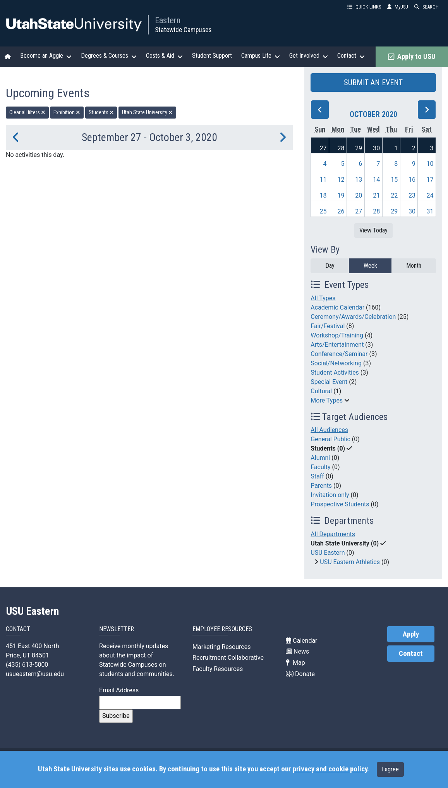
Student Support (212, 55)
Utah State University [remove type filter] (147, 112)
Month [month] (413, 265)
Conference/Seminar (339, 354)
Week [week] (370, 265)
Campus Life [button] (260, 56)
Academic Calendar (337, 307)
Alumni (320, 457)
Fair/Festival (328, 326)
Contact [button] (351, 56)
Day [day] (330, 265)
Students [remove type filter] (101, 112)
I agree (390, 769)
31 (430, 211)
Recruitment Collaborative (228, 657)
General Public (330, 439)
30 (376, 148)
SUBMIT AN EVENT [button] (373, 82)
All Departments (333, 534)
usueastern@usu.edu (35, 674)
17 (430, 179)
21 (376, 195)
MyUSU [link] (397, 7)
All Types (323, 298)
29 (358, 148)
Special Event (329, 381)
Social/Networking (336, 363)
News (297, 651)
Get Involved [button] (308, 56)
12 (340, 179)
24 (430, 195)
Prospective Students (340, 504)
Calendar (301, 640)
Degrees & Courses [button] (109, 56)
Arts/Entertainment (337, 344)
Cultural (321, 391)
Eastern (167, 20)
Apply (411, 634)
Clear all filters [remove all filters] (27, 112)
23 (412, 195)
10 (430, 163)
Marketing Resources (221, 646)
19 (340, 195)
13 (358, 179)
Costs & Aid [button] (164, 56)
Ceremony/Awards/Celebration (353, 316)
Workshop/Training (337, 335)
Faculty (320, 467)
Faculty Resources (217, 669)
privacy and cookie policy (330, 769)
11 (322, 179)
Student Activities (335, 372)
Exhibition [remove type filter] (66, 112)
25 (322, 211)
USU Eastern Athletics (350, 562)
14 (376, 179)
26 (340, 211)
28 (340, 148)
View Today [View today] (373, 230)
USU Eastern (328, 552)
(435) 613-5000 (27, 664)
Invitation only (330, 495)
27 (322, 148)
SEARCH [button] (426, 7)
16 (412, 179)
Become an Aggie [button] (46, 56)
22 (394, 195)
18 (322, 195)
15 (394, 179)
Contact (411, 653)
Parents (321, 485)
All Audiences (329, 430)
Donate (300, 674)
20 (358, 195)
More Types (327, 400)
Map (295, 662)
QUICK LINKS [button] (364, 7)
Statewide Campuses (183, 30)
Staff (317, 476)
